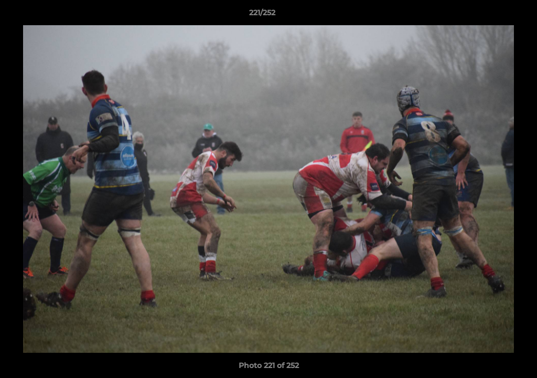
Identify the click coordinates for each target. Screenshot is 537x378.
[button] (493, 15)
